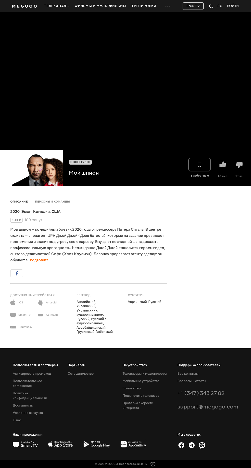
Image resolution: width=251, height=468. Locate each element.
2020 (15, 211)
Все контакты (188, 374)
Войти (233, 6)
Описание (19, 202)
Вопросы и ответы (191, 381)
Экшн (26, 211)
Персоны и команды (52, 202)
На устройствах (135, 365)
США (56, 211)
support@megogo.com (207, 406)
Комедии (41, 211)
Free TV (193, 6)
